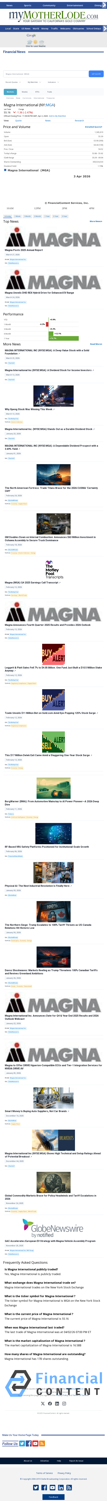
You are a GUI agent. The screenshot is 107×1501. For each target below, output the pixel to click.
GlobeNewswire (13, 263)
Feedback (53, 1497)
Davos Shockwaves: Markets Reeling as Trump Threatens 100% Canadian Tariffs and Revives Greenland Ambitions (51, 972)
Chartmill (11, 363)
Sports (27, 5)
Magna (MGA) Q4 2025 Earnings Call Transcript (33, 582)
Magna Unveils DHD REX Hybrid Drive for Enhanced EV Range (39, 292)
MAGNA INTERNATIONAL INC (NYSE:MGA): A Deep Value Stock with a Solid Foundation (47, 352)
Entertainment (75, 5)
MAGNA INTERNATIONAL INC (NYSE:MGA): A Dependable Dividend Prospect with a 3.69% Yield (51, 447)
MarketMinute (13, 500)
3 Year (55, 216)
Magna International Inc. (18, 259)
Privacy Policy (62, 1395)
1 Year (47, 216)
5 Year (64, 216)
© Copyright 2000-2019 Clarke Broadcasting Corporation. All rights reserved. (53, 1479)
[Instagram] (64, 1404)
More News (95, 221)
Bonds (13, 986)
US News (25, 28)
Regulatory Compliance (18, 683)
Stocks (25, 92)
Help (59, 1461)
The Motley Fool (13, 419)
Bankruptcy (15, 940)
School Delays (93, 28)
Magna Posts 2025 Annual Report (24, 250)
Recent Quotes (12, 82)
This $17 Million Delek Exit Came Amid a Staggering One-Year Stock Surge (48, 755)
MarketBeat (12, 895)
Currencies (27, 98)
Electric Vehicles (16, 422)
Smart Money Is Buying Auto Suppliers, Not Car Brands (37, 1111)
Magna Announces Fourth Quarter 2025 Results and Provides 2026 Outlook (48, 625)
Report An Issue (76, 1461)
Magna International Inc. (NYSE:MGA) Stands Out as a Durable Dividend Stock (50, 429)
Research (79, 120)
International (39, 98)
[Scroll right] (104, 5)
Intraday (8, 216)
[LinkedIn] (57, 1404)
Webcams (65, 28)
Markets (10, 92)
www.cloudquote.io (75, 1388)
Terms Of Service (81, 1395)
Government (28, 986)
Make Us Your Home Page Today (20, 1435)
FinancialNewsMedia (15, 856)
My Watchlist (33, 82)
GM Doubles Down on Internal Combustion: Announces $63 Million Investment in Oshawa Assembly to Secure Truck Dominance (50, 539)
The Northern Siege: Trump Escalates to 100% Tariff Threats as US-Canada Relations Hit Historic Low (48, 926)
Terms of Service (44, 1473)
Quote (18, 120)
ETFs (37, 92)
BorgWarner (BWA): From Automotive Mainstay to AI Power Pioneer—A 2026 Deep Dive (52, 803)
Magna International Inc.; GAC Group (21, 1250)
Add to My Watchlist (57, 116)
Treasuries (51, 98)
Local (8, 28)
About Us (28, 1461)
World (36, 28)
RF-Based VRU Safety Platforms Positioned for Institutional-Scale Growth (47, 846)
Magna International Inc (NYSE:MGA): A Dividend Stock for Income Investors (49, 370)
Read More (95, 344)
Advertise (44, 1461)
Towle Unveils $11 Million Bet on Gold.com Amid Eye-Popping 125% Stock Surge (51, 713)
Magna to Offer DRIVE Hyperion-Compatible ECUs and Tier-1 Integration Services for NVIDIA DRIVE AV (53, 1067)
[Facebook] (50, 1404)
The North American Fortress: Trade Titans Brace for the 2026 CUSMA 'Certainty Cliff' (51, 490)
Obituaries (78, 28)
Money (45, 28)
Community (49, 5)
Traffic (54, 28)
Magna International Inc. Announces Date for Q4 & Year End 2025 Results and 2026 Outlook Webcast (52, 1017)
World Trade (23, 595)
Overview (10, 98)
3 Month (37, 216)
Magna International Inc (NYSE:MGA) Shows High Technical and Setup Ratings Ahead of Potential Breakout (53, 1155)
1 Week (17, 216)
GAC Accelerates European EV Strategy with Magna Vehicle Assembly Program (50, 1241)
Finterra (11, 814)
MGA (50, 104)
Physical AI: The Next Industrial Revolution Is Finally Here (38, 885)
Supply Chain (22, 504)
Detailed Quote (93, 126)
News (9, 5)
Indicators (52, 82)
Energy (33, 553)
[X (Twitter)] (43, 1404)
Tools (49, 92)
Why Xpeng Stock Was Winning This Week (30, 409)
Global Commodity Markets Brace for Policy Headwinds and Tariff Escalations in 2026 (50, 1197)
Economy (14, 504)
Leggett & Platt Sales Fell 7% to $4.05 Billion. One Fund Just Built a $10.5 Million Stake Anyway (53, 669)
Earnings (14, 595)
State (16, 28)
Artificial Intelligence (18, 817)
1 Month (27, 216)
